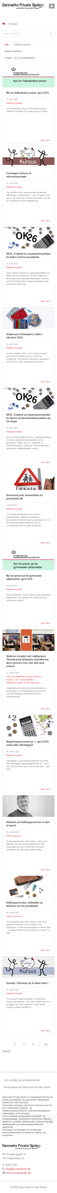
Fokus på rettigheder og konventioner (23, 676)
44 (45, 1044)
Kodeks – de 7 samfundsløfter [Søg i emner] (20, 57)
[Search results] (28, 33)
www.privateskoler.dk (18, 1173)
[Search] (51, 33)
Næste (6, 1051)
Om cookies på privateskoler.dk (22, 1080)
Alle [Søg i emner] (7, 44)
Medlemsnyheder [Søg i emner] (13, 51)
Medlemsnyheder (14, 103)
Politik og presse (31, 682)
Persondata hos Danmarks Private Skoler (27, 1087)
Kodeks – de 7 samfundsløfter (19, 679)
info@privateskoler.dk (17, 1169)
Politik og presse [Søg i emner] (22, 44)
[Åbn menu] (52, 6)
